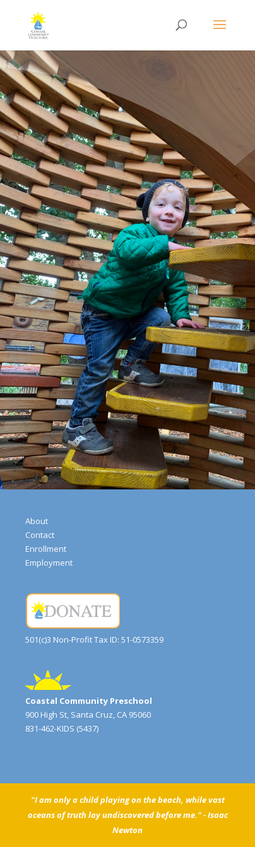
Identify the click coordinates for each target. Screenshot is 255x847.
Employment (49, 562)
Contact (39, 534)
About (36, 521)
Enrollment (45, 548)
